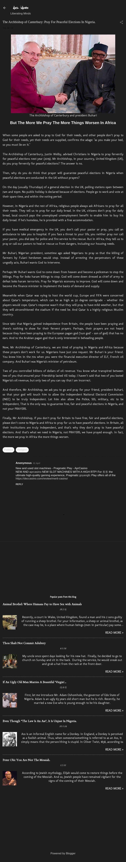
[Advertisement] (63, 567)
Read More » (114, 632)
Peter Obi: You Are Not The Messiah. (26, 760)
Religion (22, 449)
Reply (19, 484)
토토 (105, 471)
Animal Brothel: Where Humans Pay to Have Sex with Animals (42, 604)
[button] (121, 22)
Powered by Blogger (63, 853)
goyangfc (84, 475)
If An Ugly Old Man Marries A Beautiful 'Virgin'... (34, 682)
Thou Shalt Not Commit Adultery (24, 643)
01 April (36, 463)
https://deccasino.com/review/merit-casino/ (42, 478)
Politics (8, 449)
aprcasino (35, 471)
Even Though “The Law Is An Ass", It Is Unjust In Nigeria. (40, 721)
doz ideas (20, 7)
